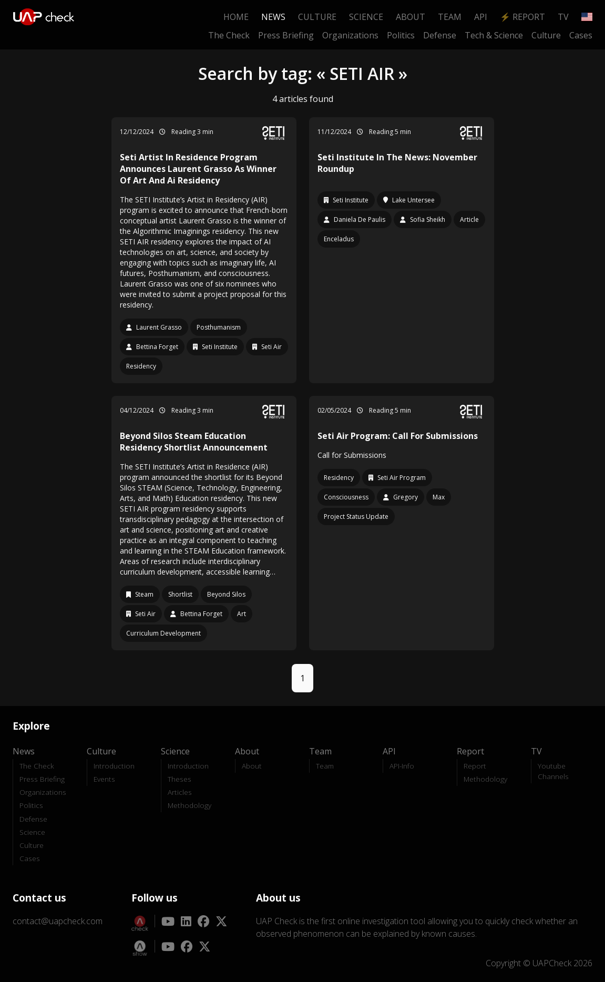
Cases (580, 35)
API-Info (401, 766)
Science (366, 17)
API (480, 17)
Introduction (114, 766)
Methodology (189, 805)
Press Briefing (286, 35)
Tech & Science (494, 35)
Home (236, 17)
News (273, 17)
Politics (401, 35)
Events (104, 779)
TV (563, 17)
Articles (180, 792)
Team (450, 17)
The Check (229, 35)
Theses (179, 779)
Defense (439, 35)
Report (475, 766)
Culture (317, 17)
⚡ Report (522, 17)
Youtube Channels (553, 771)
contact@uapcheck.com (57, 921)
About (410, 17)
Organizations (350, 35)
